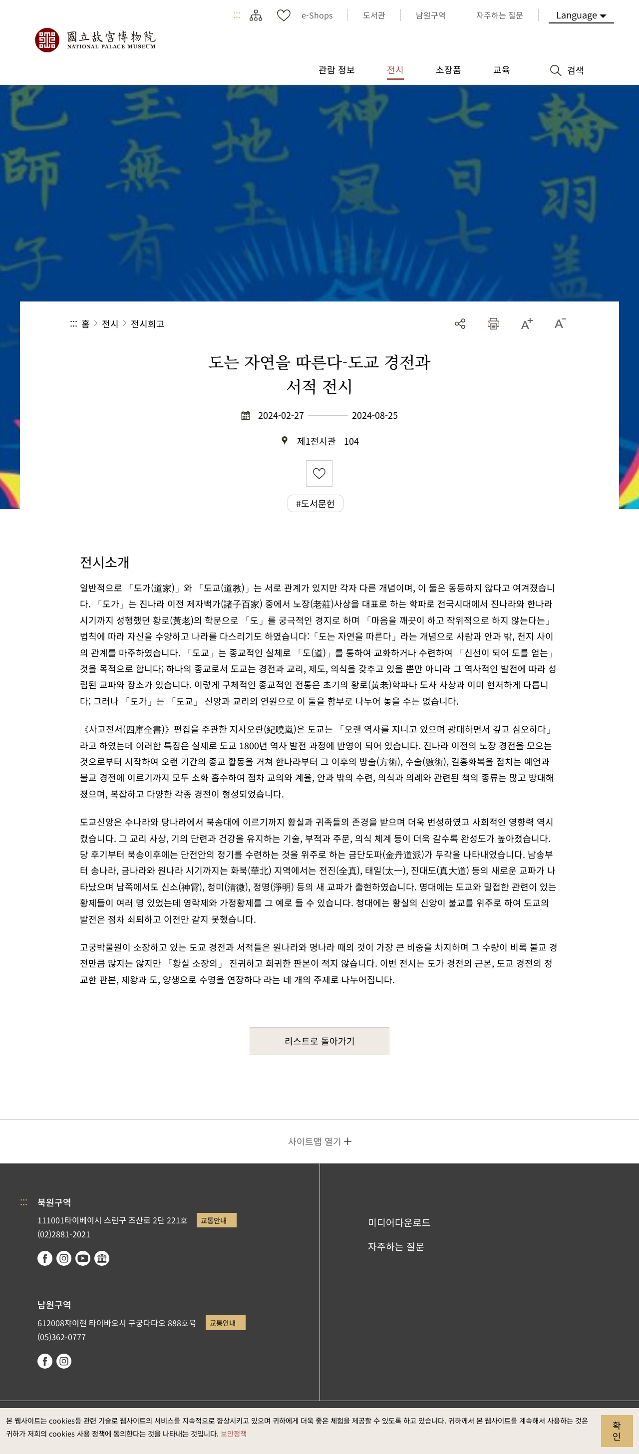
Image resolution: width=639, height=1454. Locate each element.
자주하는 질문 (396, 1246)
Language (576, 14)
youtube (82, 1258)
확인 (617, 1431)
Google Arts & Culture (101, 1258)
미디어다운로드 (399, 1222)
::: (237, 14)
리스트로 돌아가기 (320, 1040)
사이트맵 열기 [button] (314, 1141)
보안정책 (234, 1433)
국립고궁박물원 (94, 40)
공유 (460, 323)
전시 (110, 323)
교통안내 (214, 1220)
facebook (44, 1258)
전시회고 (148, 323)
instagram (63, 1258)
